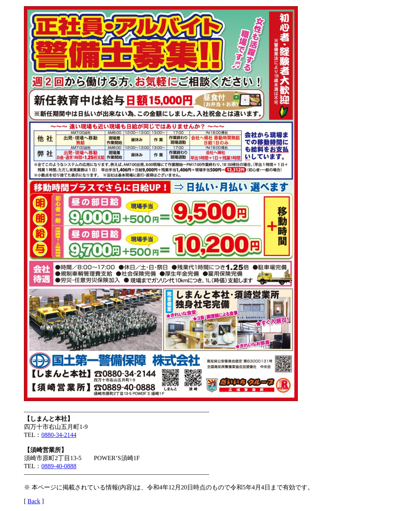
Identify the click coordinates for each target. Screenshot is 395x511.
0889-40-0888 (58, 466)
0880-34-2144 (58, 435)
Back (33, 501)
